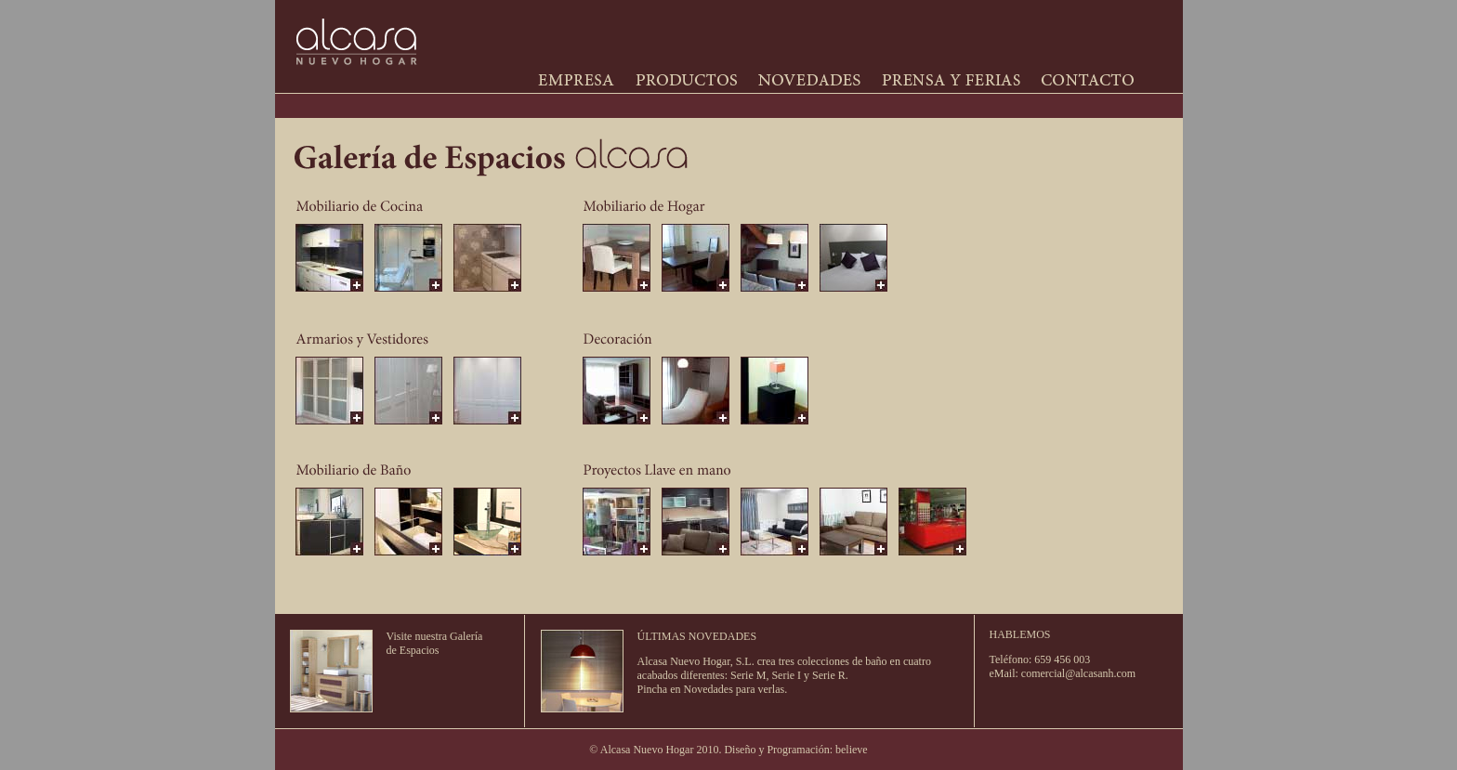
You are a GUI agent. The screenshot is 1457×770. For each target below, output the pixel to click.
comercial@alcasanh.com (1078, 673)
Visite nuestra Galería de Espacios (435, 643)
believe (851, 749)
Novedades (708, 689)
